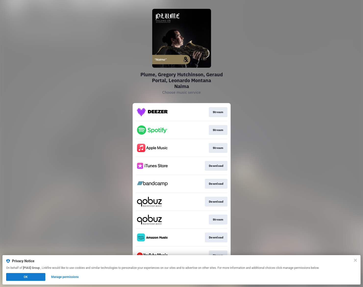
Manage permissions (65, 277)
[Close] (355, 260)
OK (26, 277)
